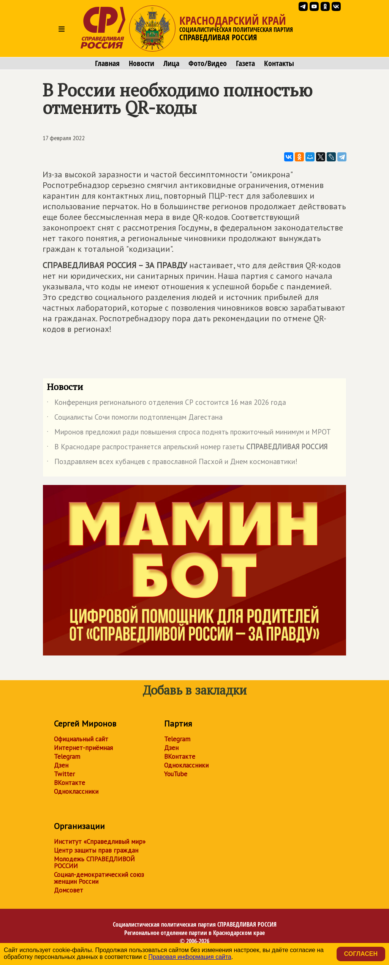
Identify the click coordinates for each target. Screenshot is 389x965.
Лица (171, 63)
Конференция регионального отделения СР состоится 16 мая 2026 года (166, 404)
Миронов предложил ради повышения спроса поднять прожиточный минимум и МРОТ (189, 433)
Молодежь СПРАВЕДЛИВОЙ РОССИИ (94, 862)
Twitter (64, 774)
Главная (107, 63)
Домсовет (68, 890)
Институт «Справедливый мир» (99, 841)
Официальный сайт (81, 739)
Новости (141, 63)
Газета (245, 63)
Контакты (279, 63)
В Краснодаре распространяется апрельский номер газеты (187, 448)
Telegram (67, 756)
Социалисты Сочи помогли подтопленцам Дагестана (135, 418)
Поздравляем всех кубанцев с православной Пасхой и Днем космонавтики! (172, 463)
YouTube (175, 774)
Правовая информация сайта (189, 957)
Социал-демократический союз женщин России (99, 878)
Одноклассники (76, 791)
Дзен (61, 765)
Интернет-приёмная (83, 747)
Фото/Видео (207, 63)
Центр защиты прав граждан (96, 850)
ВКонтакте (69, 782)
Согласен (361, 954)
